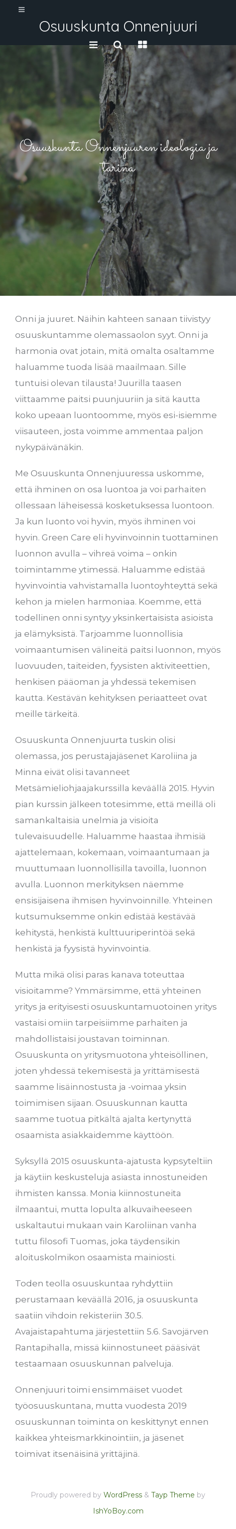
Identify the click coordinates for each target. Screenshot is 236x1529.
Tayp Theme (173, 1494)
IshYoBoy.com (118, 1510)
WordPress (122, 1494)
